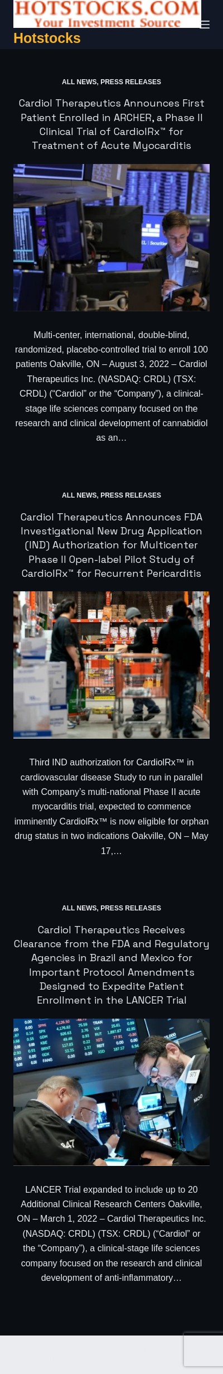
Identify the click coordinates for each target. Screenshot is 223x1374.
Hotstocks (47, 38)
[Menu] (205, 25)
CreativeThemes (44, 1360)
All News (79, 82)
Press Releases (130, 82)
